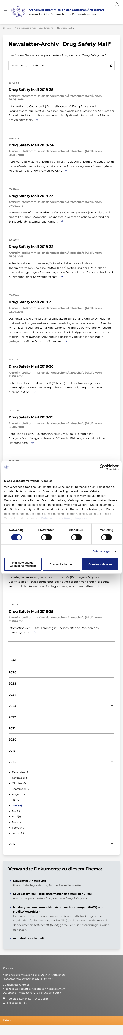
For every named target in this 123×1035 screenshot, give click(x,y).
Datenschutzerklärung (57, 518)
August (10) (18, 793)
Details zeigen (101, 551)
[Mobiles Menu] (5, 11)
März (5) (16, 821)
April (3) (16, 815)
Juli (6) (16, 798)
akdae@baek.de (17, 1001)
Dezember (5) (20, 771)
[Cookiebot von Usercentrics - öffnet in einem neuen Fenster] (102, 467)
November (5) (20, 776)
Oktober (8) (19, 782)
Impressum (83, 518)
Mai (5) (16, 810)
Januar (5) (18, 832)
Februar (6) (18, 826)
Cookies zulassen (100, 564)
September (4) (20, 787)
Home (7, 27)
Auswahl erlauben (61, 564)
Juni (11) (17, 804)
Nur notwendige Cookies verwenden (23, 564)
